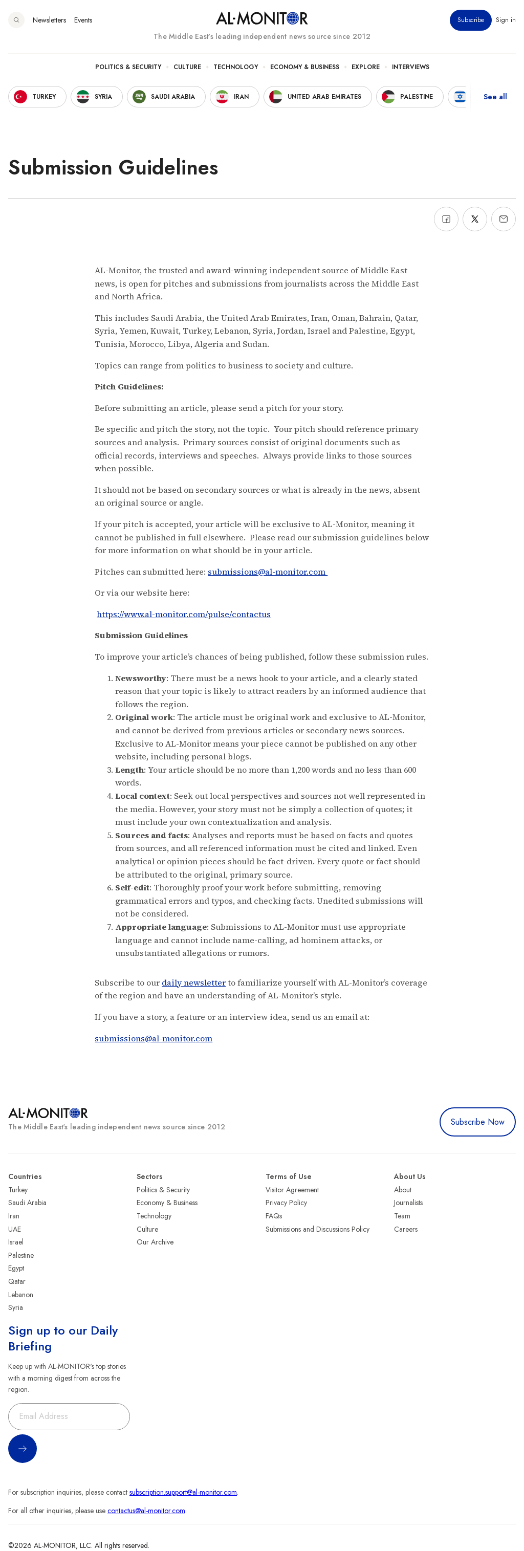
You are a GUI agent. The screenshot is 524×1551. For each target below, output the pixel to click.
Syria (15, 1307)
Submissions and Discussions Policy (317, 1229)
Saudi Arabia (27, 1202)
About (402, 1190)
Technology (235, 67)
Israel (16, 1242)
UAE (14, 1229)
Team (402, 1216)
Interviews (410, 67)
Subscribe (470, 20)
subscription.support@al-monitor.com (183, 1492)
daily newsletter (194, 982)
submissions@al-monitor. (258, 571)
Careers (406, 1229)
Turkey (18, 1190)
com (318, 571)
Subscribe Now (478, 1122)
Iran (13, 1216)
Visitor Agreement (292, 1190)
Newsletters (49, 20)
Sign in (506, 20)
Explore (366, 67)
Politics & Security (128, 67)
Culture (187, 67)
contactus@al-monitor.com (146, 1510)
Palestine (21, 1255)
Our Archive (155, 1242)
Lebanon (20, 1295)
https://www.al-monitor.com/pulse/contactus (184, 614)
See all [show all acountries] (495, 97)
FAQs (274, 1216)
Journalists (408, 1202)
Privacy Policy (286, 1202)
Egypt (16, 1268)
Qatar (17, 1281)
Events (83, 20)
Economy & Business (304, 67)
